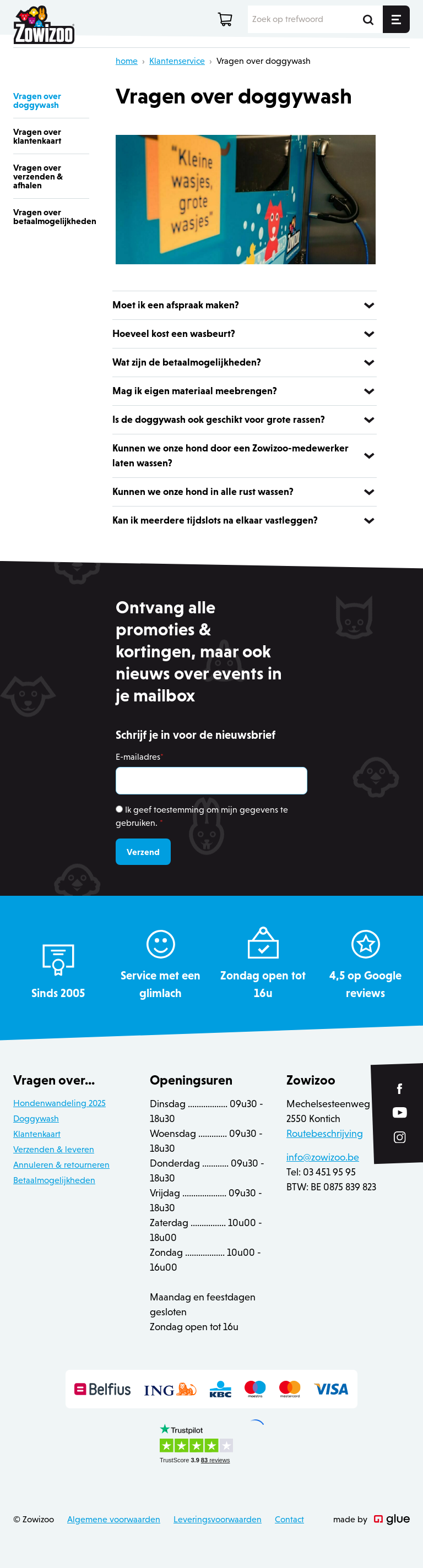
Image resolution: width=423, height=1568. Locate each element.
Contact (289, 1519)
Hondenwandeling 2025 (59, 1103)
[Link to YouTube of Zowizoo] (400, 1113)
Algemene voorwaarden (113, 1519)
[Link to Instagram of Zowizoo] (400, 1137)
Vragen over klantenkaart (37, 136)
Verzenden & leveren (53, 1149)
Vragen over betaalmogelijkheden (51, 216)
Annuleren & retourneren (61, 1164)
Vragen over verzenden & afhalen (38, 176)
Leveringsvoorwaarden (217, 1519)
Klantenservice (177, 61)
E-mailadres (140, 756)
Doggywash (36, 1118)
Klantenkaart (37, 1134)
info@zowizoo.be (322, 1157)
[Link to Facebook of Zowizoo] (400, 1089)
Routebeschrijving (324, 1133)
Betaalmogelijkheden (54, 1180)
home (127, 61)
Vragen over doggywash (263, 61)
